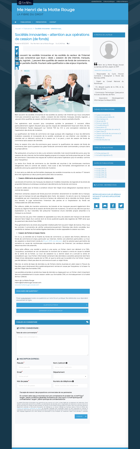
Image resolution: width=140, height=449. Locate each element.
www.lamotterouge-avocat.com (27, 285)
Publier (82, 416)
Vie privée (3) (101, 121)
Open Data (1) (101, 131)
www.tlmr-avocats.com (103, 70)
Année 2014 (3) (101, 175)
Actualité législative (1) (104, 155)
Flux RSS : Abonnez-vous (106, 185)
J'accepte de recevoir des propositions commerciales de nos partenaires (46, 392)
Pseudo (20, 363)
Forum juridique (108, 1)
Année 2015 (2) (101, 173)
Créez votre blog (122, 1)
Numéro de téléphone (63, 381)
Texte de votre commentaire (26, 333)
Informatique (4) (102, 119)
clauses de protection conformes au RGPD (29, 408)
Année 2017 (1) (101, 169)
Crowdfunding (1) (102, 125)
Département (59, 372)
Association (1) (101, 127)
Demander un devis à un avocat (63, 311)
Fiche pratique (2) (102, 153)
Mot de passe (22, 381)
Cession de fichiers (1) (104, 136)
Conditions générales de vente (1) (108, 129)
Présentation (41, 22)
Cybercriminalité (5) (103, 115)
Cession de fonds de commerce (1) (108, 133)
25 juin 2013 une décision (53, 241)
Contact (52, 22)
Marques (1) (100, 138)
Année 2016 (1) (101, 171)
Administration (96, 1)
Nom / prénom (60, 363)
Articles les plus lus (103, 140)
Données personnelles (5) (105, 117)
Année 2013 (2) (101, 177)
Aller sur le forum (66, 305)
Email (19, 372)
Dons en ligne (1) (102, 123)
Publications (26, 22)
